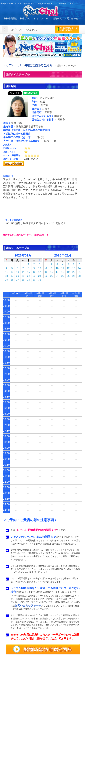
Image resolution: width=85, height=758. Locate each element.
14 (23, 271)
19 (12, 275)
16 (34, 271)
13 (17, 271)
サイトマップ (55, 742)
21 (23, 275)
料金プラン (25, 18)
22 (28, 275)
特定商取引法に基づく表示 (18, 742)
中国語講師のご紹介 (38, 65)
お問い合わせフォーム (28, 605)
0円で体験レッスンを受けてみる (67, 29)
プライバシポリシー (58, 738)
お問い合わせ (71, 18)
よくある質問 (11, 734)
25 (6, 279)
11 (6, 271)
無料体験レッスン (57, 729)
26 (12, 279)
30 (34, 279)
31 (39, 279)
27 (17, 279)
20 (17, 275)
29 (28, 279)
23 (34, 275)
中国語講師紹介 (56, 725)
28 (23, 279)
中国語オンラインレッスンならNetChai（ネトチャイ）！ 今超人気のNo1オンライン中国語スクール (42, 679)
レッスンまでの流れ (14, 729)
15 (28, 271)
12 (12, 271)
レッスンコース (42, 18)
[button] (4, 47)
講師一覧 (57, 18)
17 (39, 271)
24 (39, 275)
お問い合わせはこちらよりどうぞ (22, 709)
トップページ (12, 65)
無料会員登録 (10, 18)
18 (6, 275)
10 (39, 268)
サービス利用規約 (57, 734)
